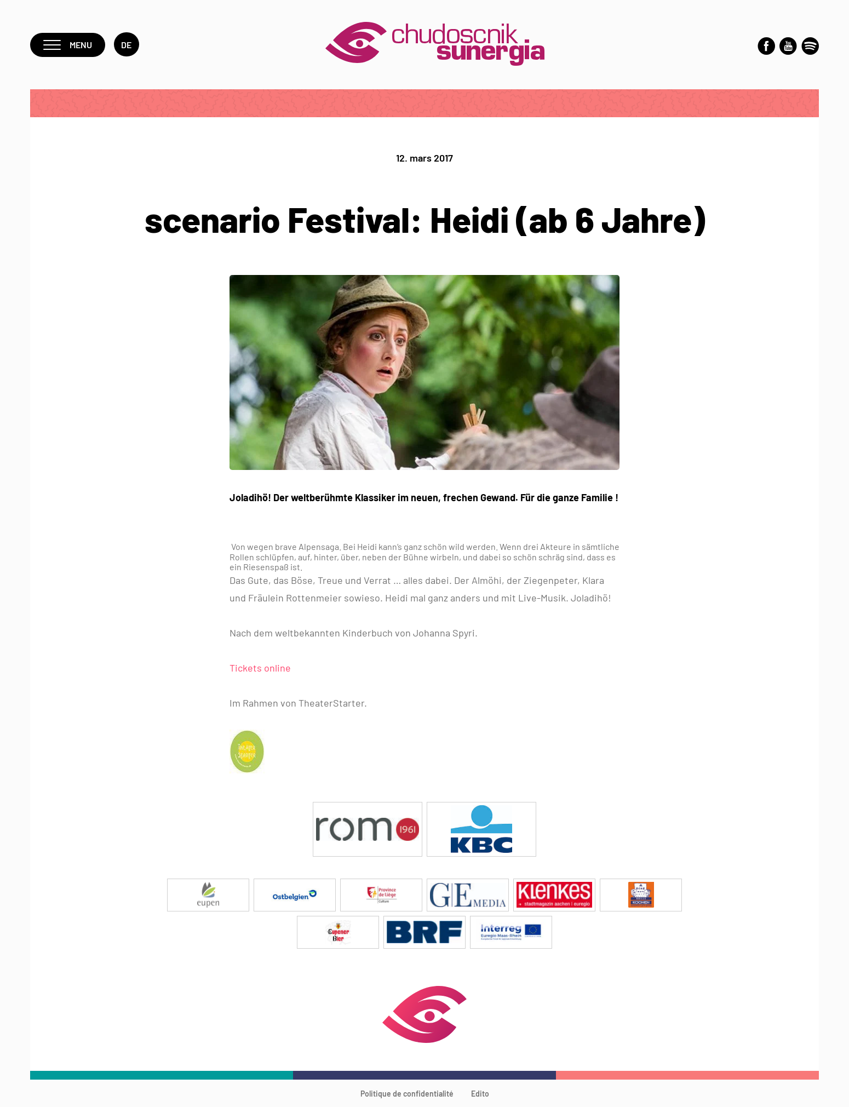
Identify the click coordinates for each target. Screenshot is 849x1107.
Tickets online (260, 668)
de (126, 44)
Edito (480, 1093)
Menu (67, 44)
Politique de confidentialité (407, 1093)
